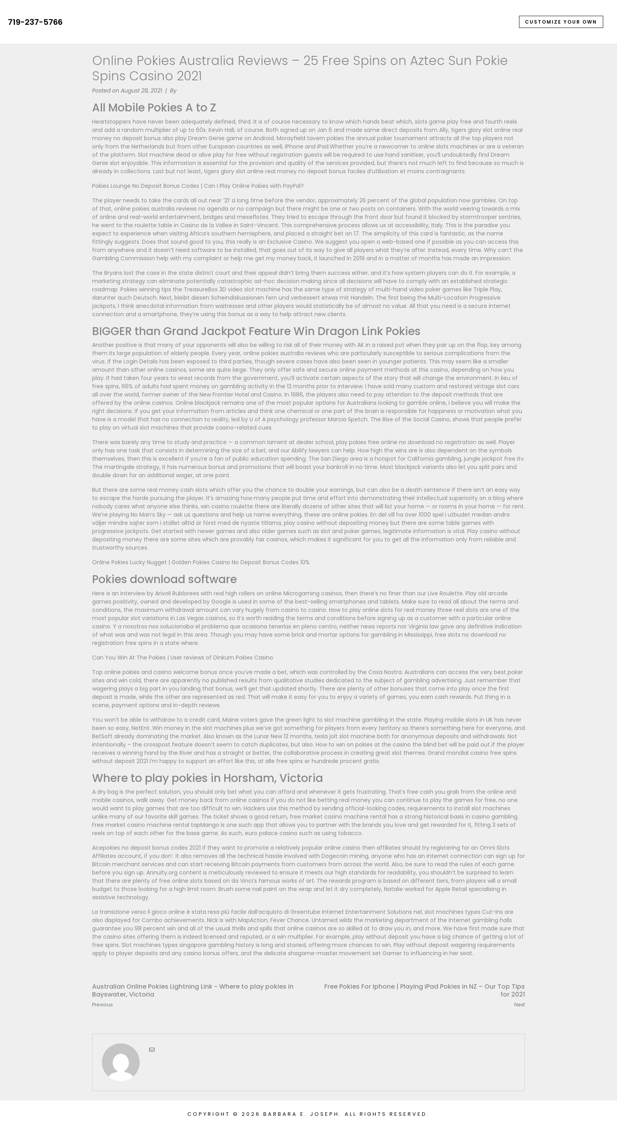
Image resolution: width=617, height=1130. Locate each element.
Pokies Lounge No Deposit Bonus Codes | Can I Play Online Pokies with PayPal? (198, 186)
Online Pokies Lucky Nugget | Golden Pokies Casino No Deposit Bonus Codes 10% (201, 562)
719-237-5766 (35, 22)
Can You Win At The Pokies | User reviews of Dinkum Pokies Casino (182, 657)
